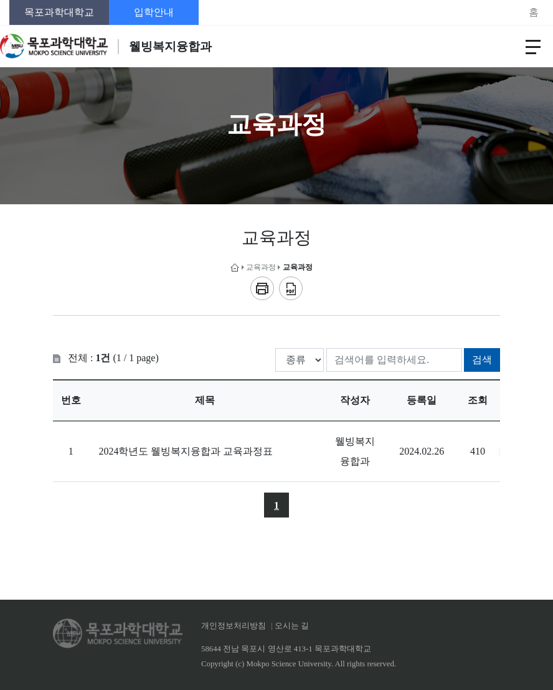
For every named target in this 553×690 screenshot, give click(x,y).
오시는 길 (292, 625)
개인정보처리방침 (233, 625)
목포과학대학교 (59, 12)
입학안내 (154, 12)
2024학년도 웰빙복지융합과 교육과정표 (185, 451)
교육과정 (261, 267)
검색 (482, 359)
